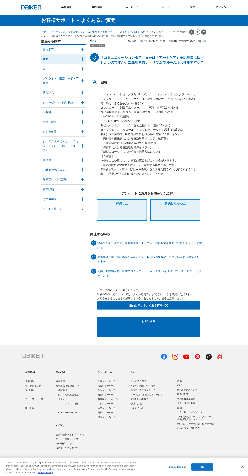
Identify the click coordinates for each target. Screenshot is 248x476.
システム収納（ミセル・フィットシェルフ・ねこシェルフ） (61, 146)
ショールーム (105, 372)
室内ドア (48, 49)
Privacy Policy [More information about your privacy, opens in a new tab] (45, 472)
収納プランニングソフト (68, 448)
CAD (179, 385)
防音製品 (48, 92)
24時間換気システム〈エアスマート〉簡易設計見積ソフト (196, 418)
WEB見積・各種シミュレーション (148, 394)
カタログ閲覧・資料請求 (143, 385)
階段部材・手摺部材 (55, 179)
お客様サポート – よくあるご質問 (118, 32)
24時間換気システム (55, 169)
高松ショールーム (107, 412)
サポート (135, 372)
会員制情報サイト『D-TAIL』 (70, 434)
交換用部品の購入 (139, 399)
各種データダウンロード (143, 390)
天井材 (47, 112)
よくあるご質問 (138, 381)
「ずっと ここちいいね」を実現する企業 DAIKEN (69, 32)
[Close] (242, 466)
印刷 (204, 41)
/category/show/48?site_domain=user (82, 81)
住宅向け (62, 390)
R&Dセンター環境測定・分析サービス (196, 423)
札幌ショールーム (107, 381)
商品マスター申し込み (188, 428)
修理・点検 (136, 403)
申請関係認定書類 (186, 398)
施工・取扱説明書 (186, 403)
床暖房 (47, 160)
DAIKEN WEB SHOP (66, 412)
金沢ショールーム (107, 390)
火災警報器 (50, 131)
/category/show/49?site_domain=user (82, 112)
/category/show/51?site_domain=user (82, 170)
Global (30, 408)
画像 (179, 380)
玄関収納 (48, 189)
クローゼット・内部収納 (58, 102)
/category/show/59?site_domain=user (82, 59)
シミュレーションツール (189, 412)
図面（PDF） (184, 394)
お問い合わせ (137, 408)
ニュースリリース (34, 399)
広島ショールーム (107, 408)
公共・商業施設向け (68, 394)
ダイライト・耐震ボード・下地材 (61, 80)
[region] (124, 466)
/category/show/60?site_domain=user (82, 160)
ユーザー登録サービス (67, 439)
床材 (143, 32)
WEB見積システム (65, 443)
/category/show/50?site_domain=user (82, 93)
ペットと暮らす (52, 208)
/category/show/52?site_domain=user (82, 132)
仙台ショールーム (107, 385)
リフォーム (63, 399)
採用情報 (29, 390)
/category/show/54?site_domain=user (82, 102)
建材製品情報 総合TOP (67, 385)
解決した (122, 203)
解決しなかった (175, 203)
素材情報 (60, 381)
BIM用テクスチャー (187, 389)
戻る (94, 40)
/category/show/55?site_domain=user (82, 146)
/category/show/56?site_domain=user (82, 189)
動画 (179, 407)
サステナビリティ (34, 385)
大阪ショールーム (107, 403)
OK (202, 467)
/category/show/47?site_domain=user (82, 122)
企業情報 (29, 381)
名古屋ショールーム (108, 399)
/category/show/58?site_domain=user (82, 199)
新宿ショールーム (107, 394)
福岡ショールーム (107, 417)
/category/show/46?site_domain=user (82, 69)
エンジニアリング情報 (67, 403)
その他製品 (50, 199)
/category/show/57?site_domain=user (82, 179)
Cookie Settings (177, 467)
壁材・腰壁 (50, 121)
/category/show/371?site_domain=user (82, 49)
